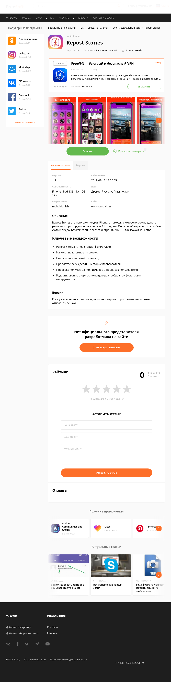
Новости (82, 17)
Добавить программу (18, 627)
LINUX (39, 17)
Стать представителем (106, 347)
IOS (52, 17)
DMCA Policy (13, 659)
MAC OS (26, 17)
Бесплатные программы (62, 27)
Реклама (52, 633)
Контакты (52, 627)
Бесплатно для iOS (106, 50)
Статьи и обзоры (104, 17)
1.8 (73, 50)
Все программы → (25, 122)
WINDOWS (11, 17)
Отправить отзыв (106, 472)
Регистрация (145, 6)
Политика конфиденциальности (68, 659)
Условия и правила (35, 659)
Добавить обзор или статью (22, 633)
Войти (131, 6)
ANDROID (64, 17)
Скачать (88, 151)
